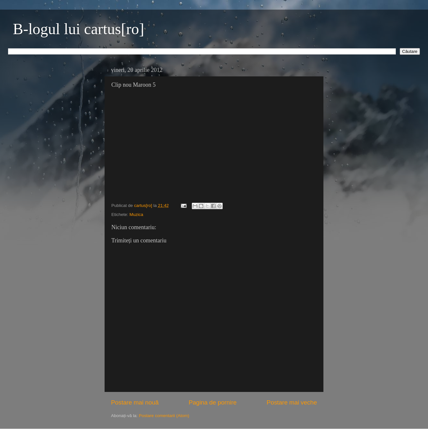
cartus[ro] (144, 205)
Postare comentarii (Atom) (164, 415)
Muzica (136, 214)
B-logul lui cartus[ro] (78, 28)
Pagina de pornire (213, 402)
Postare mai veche (292, 402)
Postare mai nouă (135, 402)
